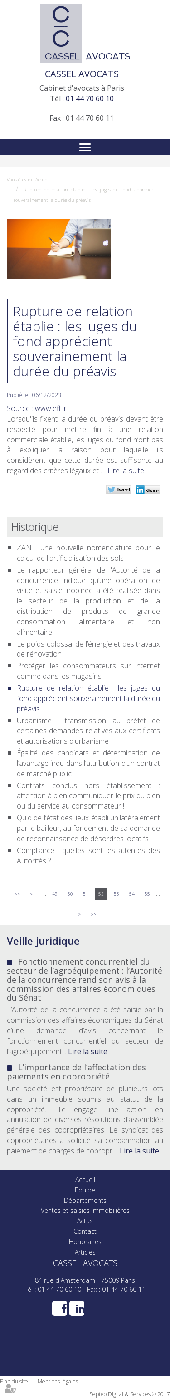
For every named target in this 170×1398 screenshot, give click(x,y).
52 (101, 894)
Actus (85, 1221)
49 (55, 894)
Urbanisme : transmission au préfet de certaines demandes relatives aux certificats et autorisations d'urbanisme (88, 731)
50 (70, 894)
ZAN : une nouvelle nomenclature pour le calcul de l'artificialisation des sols (88, 553)
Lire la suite (125, 471)
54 (132, 894)
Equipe (85, 1190)
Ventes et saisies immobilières (85, 1210)
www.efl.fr (51, 408)
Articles (85, 1252)
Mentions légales (58, 1381)
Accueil (42, 180)
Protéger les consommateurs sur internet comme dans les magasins (88, 671)
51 (85, 894)
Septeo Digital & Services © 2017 (129, 1394)
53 (116, 894)
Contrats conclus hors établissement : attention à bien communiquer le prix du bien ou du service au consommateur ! (88, 795)
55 (147, 894)
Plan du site (14, 1381)
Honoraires (85, 1241)
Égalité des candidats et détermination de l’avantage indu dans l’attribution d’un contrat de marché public (88, 763)
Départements (85, 1200)
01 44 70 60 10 (90, 98)
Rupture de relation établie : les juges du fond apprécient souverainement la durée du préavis (88, 698)
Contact (85, 1231)
